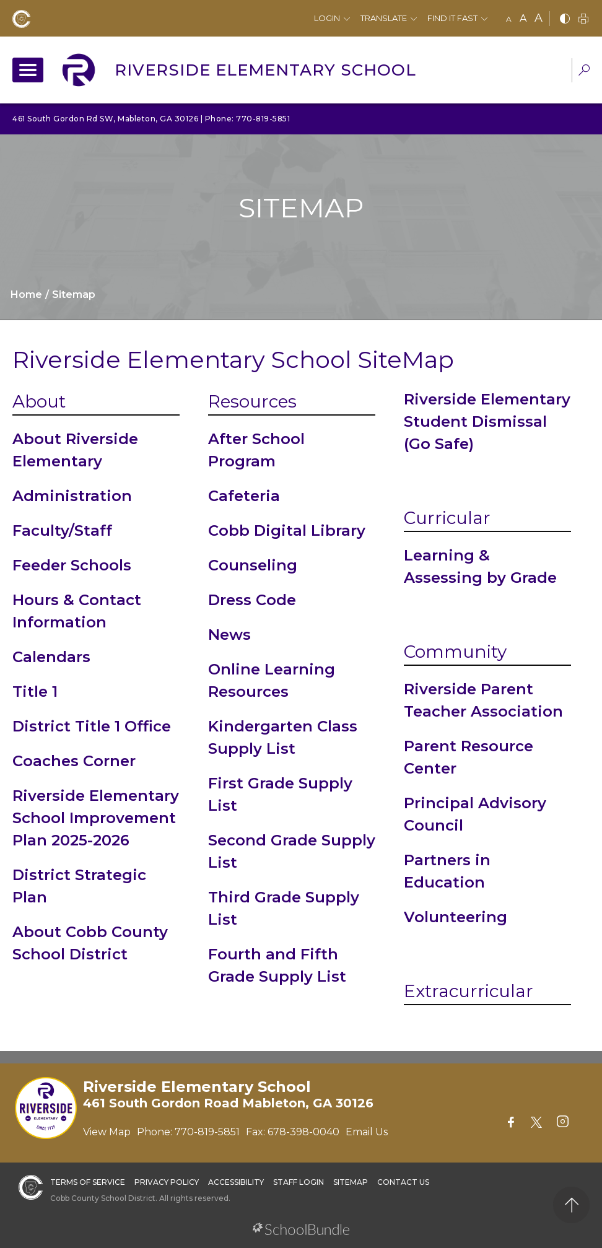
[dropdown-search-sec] (584, 71)
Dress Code (252, 600)
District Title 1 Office (91, 726)
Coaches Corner (74, 761)
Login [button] (327, 18)
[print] (583, 19)
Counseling (252, 565)
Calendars (51, 657)
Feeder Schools (71, 565)
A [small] (509, 19)
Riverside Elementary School (265, 70)
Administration (72, 496)
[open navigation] (27, 70)
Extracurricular (468, 990)
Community (455, 651)
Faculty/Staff (62, 530)
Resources (252, 401)
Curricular (447, 517)
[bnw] (565, 19)
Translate (383, 18)
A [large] (538, 18)
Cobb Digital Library (286, 530)
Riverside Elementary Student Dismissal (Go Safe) (487, 421)
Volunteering (455, 917)
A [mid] (523, 18)
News (229, 635)
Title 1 (35, 691)
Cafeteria (244, 496)
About (39, 401)
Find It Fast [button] (452, 18)
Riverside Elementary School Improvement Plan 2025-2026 (95, 818)
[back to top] (571, 1205)
